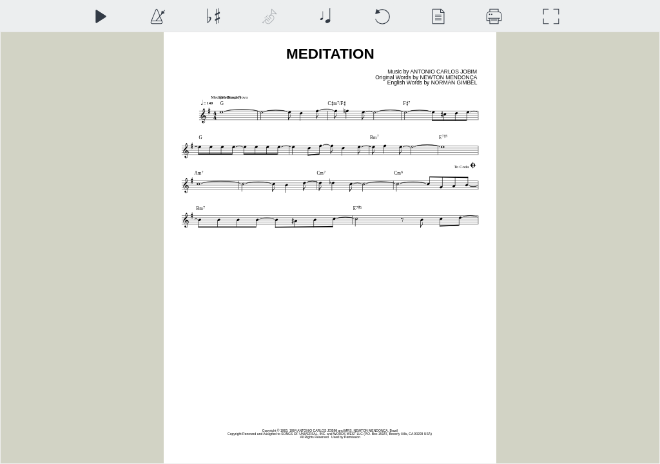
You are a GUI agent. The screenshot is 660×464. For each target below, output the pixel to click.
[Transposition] (213, 16)
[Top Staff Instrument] (269, 16)
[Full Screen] (551, 16)
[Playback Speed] (157, 16)
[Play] (100, 16)
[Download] (494, 16)
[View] (438, 16)
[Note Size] (325, 16)
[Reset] (382, 16)
